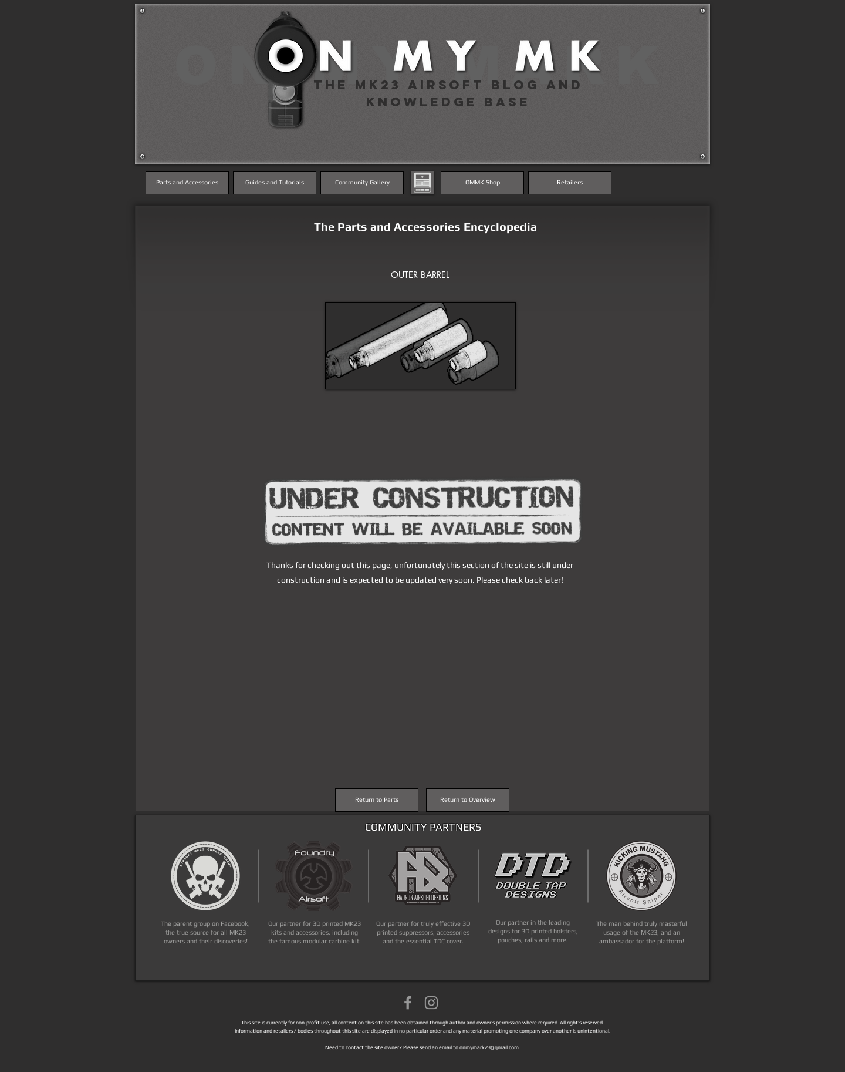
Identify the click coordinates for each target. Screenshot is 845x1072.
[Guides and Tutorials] (274, 182)
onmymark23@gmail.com (489, 1047)
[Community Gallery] (362, 182)
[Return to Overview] (467, 800)
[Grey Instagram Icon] (431, 1002)
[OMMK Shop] (482, 182)
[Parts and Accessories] (187, 182)
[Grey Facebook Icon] (408, 1002)
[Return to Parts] (376, 800)
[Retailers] (569, 182)
